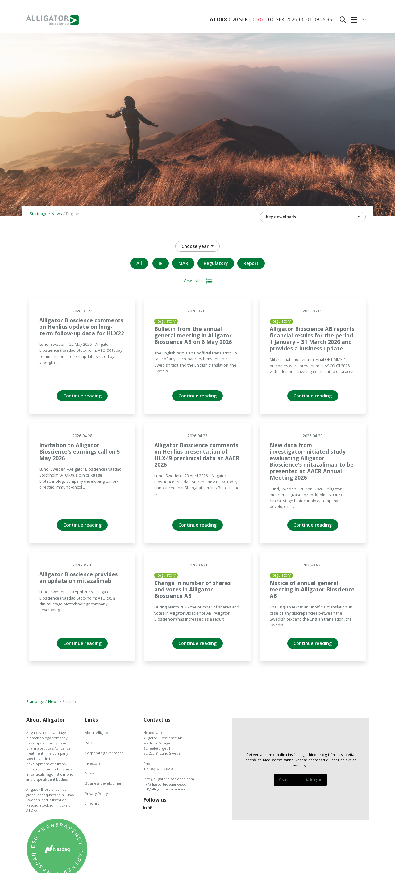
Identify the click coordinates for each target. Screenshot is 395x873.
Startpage (39, 213)
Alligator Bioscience (52, 20)
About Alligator (97, 732)
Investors (92, 763)
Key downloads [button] (281, 216)
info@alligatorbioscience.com (168, 779)
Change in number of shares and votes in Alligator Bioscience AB (192, 589)
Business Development (104, 783)
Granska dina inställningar (300, 779)
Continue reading (82, 396)
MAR (183, 263)
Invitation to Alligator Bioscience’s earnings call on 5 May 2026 (79, 451)
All (139, 263)
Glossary (92, 803)
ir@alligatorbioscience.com (166, 784)
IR (161, 263)
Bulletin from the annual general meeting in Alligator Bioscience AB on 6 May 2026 (193, 335)
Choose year (195, 246)
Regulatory (216, 263)
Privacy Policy (96, 793)
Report (251, 263)
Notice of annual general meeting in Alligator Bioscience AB (312, 589)
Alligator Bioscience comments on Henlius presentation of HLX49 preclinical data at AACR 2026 (196, 454)
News (57, 213)
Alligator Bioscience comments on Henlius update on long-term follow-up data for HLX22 (81, 326)
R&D (88, 742)
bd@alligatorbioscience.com (167, 789)
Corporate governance (104, 753)
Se (364, 19)
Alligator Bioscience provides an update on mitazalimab (78, 577)
